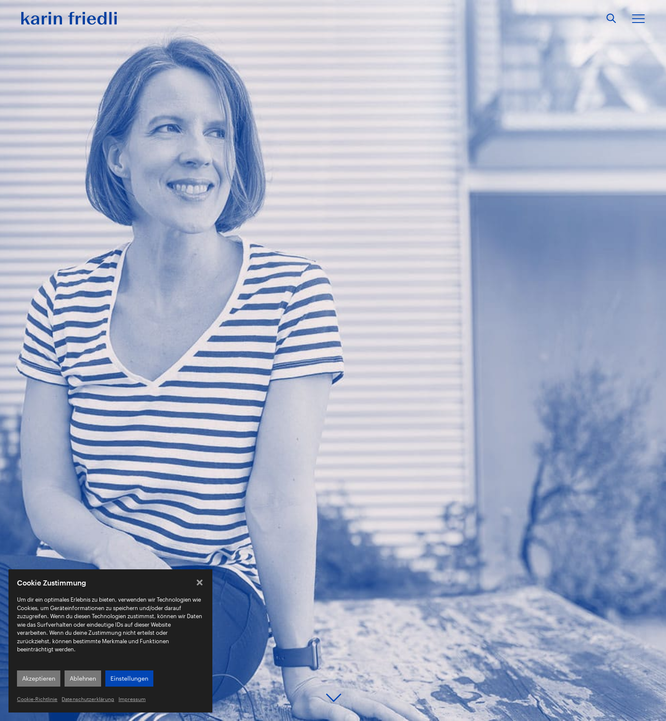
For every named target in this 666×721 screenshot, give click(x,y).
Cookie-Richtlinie (37, 699)
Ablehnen (83, 678)
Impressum (132, 699)
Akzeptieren (38, 678)
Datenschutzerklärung (88, 699)
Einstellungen (129, 678)
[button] (199, 582)
